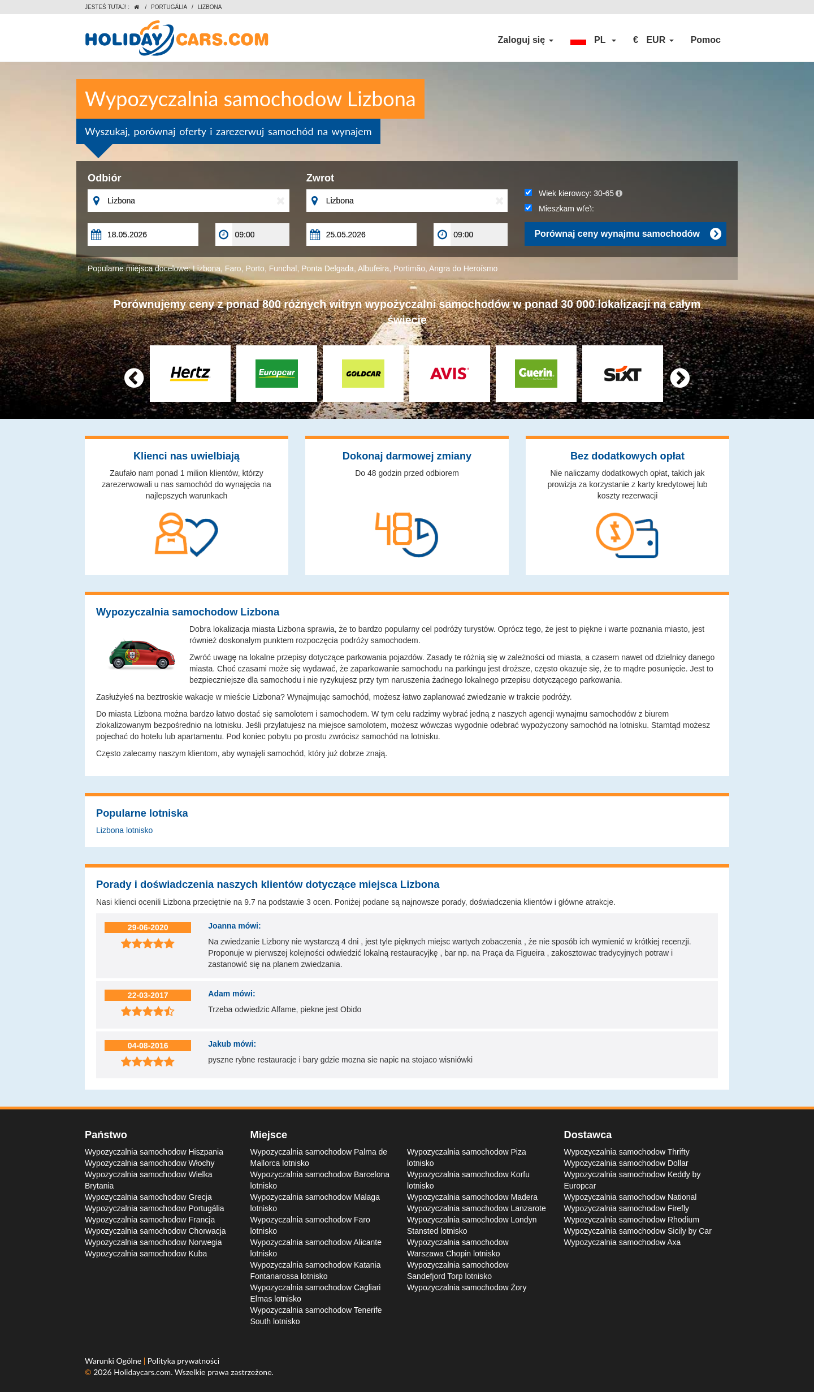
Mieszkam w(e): (559, 208)
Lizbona (206, 268)
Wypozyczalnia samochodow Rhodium (632, 1219)
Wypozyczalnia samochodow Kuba (146, 1253)
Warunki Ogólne (114, 1360)
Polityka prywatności (183, 1360)
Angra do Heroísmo (463, 268)
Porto (254, 268)
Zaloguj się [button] (525, 40)
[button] (593, 40)
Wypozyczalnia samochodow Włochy (149, 1163)
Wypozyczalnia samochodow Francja (150, 1219)
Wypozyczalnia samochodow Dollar (626, 1163)
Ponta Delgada (327, 268)
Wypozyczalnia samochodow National (630, 1197)
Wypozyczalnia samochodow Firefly (627, 1208)
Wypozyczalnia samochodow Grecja (148, 1197)
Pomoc (706, 40)
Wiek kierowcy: (573, 193)
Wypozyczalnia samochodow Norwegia (153, 1242)
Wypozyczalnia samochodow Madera (472, 1197)
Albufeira (373, 268)
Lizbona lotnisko (124, 830)
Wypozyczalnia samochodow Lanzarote (476, 1208)
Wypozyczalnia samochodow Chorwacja (155, 1230)
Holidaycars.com (142, 1372)
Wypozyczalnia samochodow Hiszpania (154, 1151)
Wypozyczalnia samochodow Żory (467, 1287)
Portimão (409, 268)
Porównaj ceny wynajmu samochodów (627, 234)
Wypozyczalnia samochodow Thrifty (627, 1151)
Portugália (169, 7)
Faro (233, 268)
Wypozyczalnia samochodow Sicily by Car (638, 1230)
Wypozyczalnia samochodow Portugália (154, 1208)
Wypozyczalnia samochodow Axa (622, 1242)
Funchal (283, 268)
